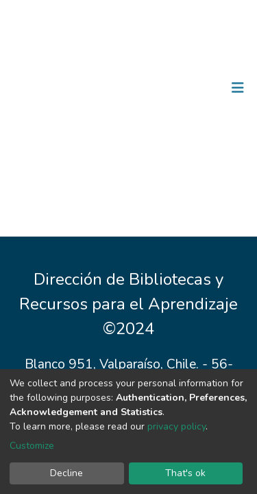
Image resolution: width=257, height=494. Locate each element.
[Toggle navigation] (238, 88)
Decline (66, 473)
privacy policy (176, 426)
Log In (195, 87)
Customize (32, 445)
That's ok (185, 473)
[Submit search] (166, 88)
